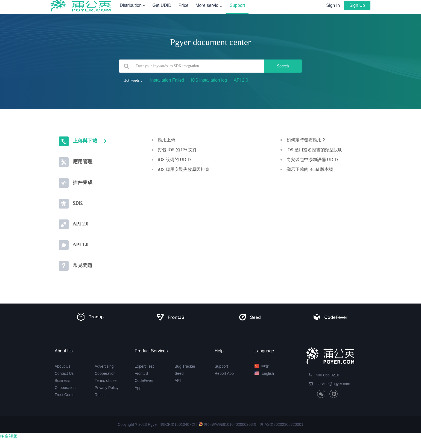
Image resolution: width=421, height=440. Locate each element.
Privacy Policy (106, 387)
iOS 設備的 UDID (174, 159)
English (264, 373)
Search (283, 66)
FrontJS (141, 373)
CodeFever (144, 380)
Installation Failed (167, 80)
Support (237, 5)
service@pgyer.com (329, 384)
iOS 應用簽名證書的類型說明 (314, 149)
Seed (179, 373)
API (178, 380)
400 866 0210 (324, 375)
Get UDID (161, 5)
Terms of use (105, 380)
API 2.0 (241, 80)
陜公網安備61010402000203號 (227, 424)
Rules (99, 395)
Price (183, 5)
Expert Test (144, 366)
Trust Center (65, 395)
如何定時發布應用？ (306, 140)
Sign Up (357, 5)
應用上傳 (166, 140)
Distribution (132, 5)
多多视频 (8, 436)
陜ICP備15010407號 (177, 424)
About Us (63, 366)
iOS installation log (209, 80)
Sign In (333, 5)
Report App (224, 373)
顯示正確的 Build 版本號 (310, 169)
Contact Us (64, 373)
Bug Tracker (185, 366)
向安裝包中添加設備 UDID (312, 159)
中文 (262, 366)
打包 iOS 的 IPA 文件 (177, 149)
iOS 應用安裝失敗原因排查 (183, 169)
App (138, 387)
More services (210, 5)
